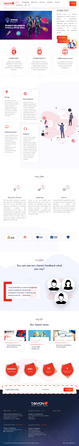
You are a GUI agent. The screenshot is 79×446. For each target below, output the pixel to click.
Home (17, 2)
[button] (6, 25)
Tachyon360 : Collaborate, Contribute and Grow (39, 348)
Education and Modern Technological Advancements (63, 347)
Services (42, 2)
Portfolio (50, 2)
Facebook (66, 443)
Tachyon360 (25, 2)
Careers (57, 2)
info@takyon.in (32, 418)
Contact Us (19, 5)
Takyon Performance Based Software (14, 346)
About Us (34, 2)
